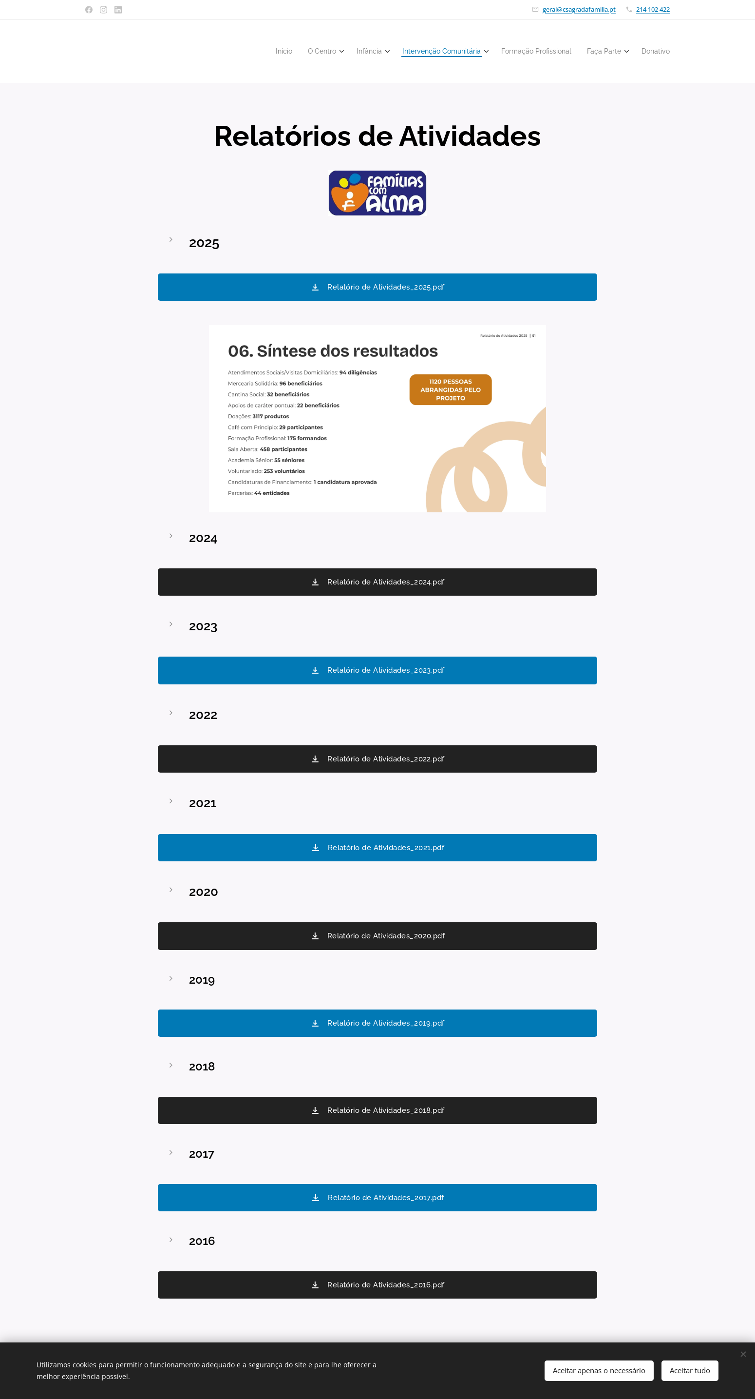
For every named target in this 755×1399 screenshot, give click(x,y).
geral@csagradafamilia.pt (579, 9)
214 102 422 (653, 9)
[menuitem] (258, 51)
